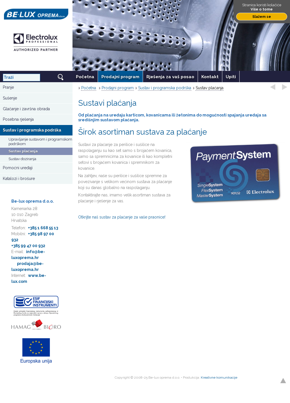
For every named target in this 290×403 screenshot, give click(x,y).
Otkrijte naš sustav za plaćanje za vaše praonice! (121, 217)
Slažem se (261, 16)
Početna (88, 88)
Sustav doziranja (22, 159)
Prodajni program (118, 88)
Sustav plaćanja (23, 151)
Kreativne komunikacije (219, 377)
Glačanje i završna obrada (26, 109)
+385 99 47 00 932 (28, 245)
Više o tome (262, 9)
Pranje (8, 87)
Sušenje (10, 98)
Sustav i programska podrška (32, 130)
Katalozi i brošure (19, 178)
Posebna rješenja (18, 119)
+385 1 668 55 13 (43, 228)
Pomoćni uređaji (18, 168)
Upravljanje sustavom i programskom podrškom (40, 141)
